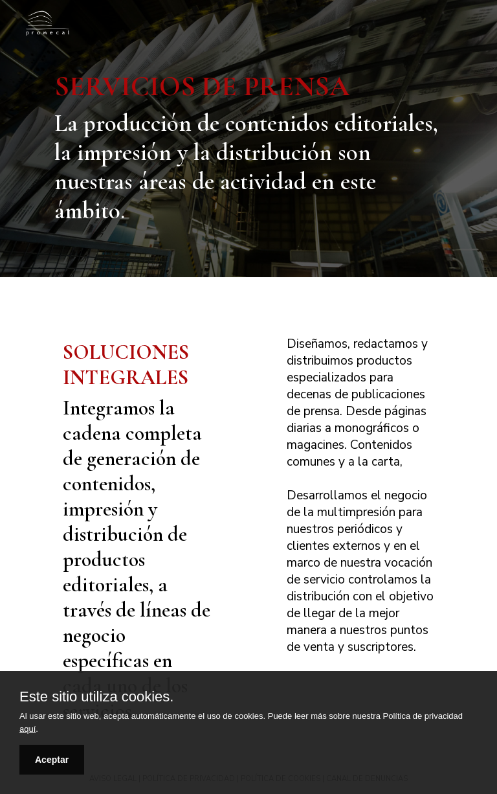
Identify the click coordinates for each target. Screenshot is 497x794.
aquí (27, 729)
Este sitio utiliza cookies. (96, 696)
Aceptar (52, 759)
